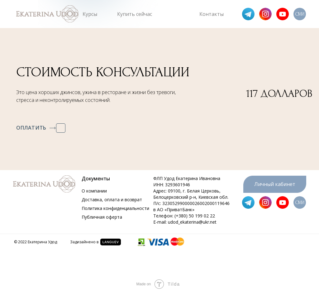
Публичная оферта (102, 217)
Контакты (211, 14)
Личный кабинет (274, 184)
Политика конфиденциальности (115, 208)
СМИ (299, 14)
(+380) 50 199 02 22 (194, 216)
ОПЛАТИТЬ (31, 127)
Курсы (90, 14)
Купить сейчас (134, 14)
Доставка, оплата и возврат (112, 199)
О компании (94, 191)
